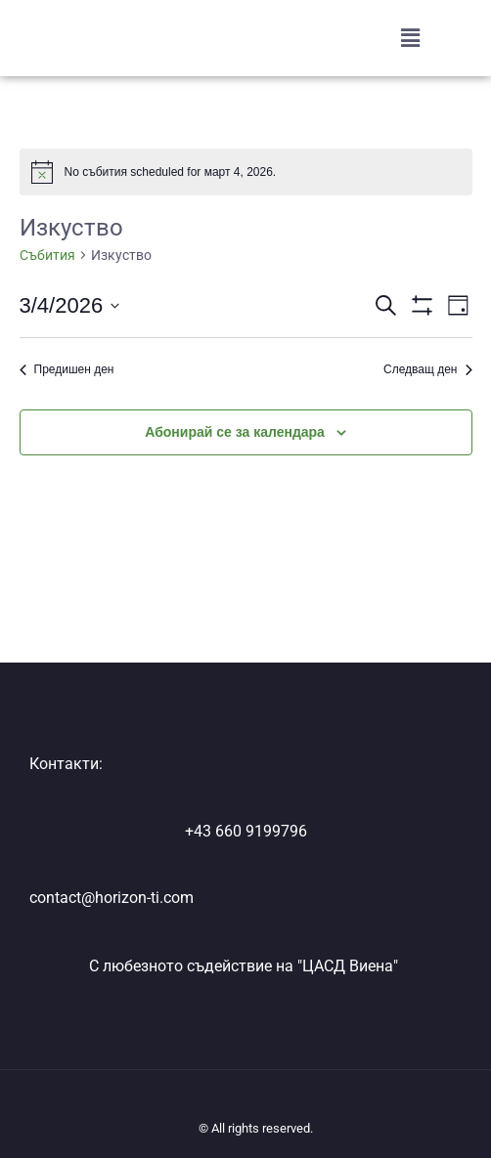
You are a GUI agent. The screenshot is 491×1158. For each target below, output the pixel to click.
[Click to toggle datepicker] (70, 305)
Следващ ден (427, 369)
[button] (410, 38)
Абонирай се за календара (235, 432)
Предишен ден (67, 369)
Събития (47, 255)
